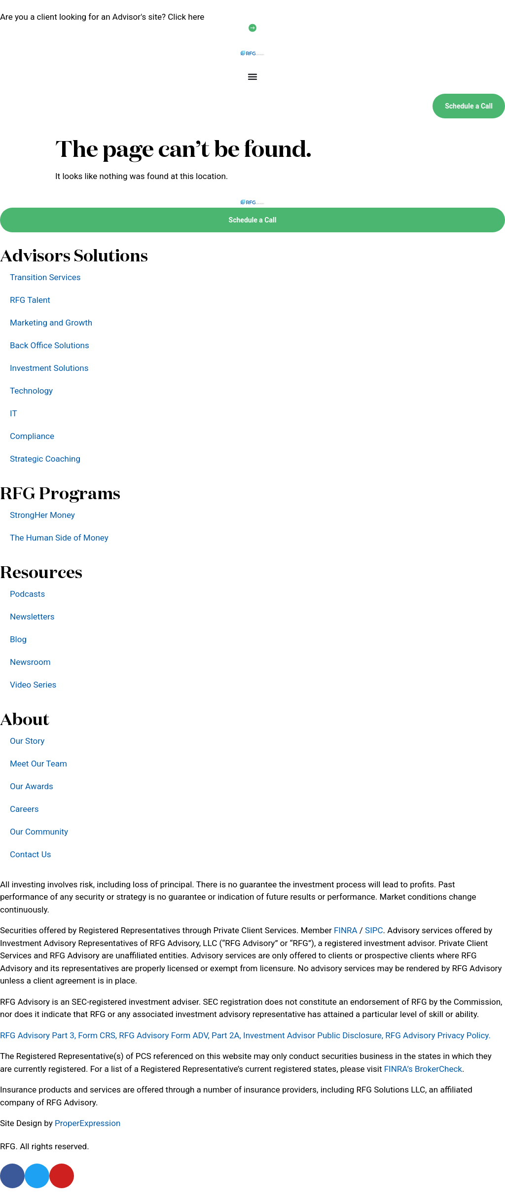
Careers (24, 809)
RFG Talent (30, 300)
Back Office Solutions (49, 345)
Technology (31, 391)
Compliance (32, 436)
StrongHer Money (42, 515)
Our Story (27, 741)
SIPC (374, 930)
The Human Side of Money (59, 538)
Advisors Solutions (74, 255)
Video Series (33, 685)
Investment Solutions (49, 368)
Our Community (39, 832)
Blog (18, 639)
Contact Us (30, 854)
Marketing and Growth (51, 323)
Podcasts (27, 594)
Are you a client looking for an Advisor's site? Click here (102, 17)
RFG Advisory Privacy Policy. (438, 1035)
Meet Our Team (38, 763)
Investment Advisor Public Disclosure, (313, 1035)
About (24, 719)
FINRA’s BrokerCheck (423, 1069)
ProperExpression (87, 1123)
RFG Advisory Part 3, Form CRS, (58, 1035)
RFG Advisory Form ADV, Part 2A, (180, 1035)
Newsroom (30, 662)
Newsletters (32, 616)
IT (13, 413)
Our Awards (31, 786)
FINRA (346, 930)
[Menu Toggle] (252, 76)
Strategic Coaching (45, 459)
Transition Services (45, 277)
